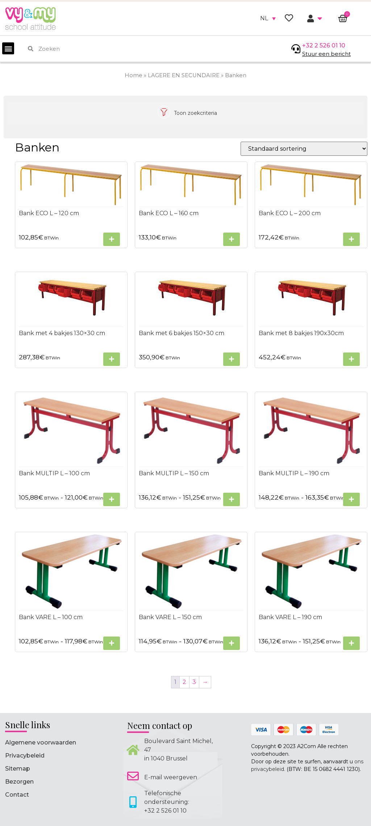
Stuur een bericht (326, 53)
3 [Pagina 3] (194, 682)
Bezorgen (19, 781)
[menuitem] (268, 18)
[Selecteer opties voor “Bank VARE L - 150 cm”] (231, 643)
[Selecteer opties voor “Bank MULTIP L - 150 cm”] (231, 499)
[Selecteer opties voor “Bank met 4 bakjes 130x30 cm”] (111, 359)
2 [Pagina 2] (184, 682)
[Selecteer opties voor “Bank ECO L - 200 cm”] (351, 239)
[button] (8, 48)
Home (133, 75)
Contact (17, 794)
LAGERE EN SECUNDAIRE (184, 75)
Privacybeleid (25, 755)
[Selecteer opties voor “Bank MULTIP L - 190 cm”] (351, 499)
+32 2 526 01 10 (323, 45)
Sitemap (17, 768)
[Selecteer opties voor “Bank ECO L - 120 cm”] (111, 239)
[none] (268, 18)
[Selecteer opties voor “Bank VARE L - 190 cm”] (351, 643)
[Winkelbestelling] (304, 149)
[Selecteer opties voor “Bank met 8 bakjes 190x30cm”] (351, 359)
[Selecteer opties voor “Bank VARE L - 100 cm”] (111, 643)
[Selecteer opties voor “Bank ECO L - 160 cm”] (231, 239)
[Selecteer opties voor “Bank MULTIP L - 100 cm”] (111, 499)
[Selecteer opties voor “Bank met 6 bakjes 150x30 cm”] (231, 359)
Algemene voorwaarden (40, 742)
